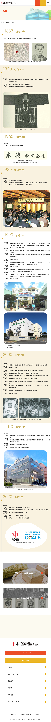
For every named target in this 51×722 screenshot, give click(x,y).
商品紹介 (10, 681)
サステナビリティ (13, 674)
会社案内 (8, 23)
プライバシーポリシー (25, 714)
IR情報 (10, 688)
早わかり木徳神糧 (24, 573)
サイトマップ (38, 714)
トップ (2, 23)
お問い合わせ (43, 3)
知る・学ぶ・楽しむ (14, 702)
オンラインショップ (37, 3)
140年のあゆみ (24, 598)
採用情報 (10, 695)
